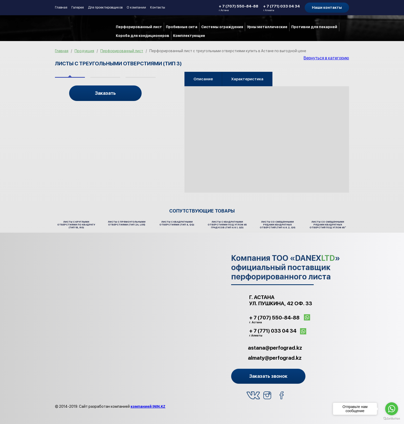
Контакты (157, 7)
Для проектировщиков (105, 7)
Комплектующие (189, 36)
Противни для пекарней (314, 27)
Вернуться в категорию (326, 58)
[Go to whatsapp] (391, 408)
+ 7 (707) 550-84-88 (238, 8)
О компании (136, 7)
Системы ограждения (222, 27)
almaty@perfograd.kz (275, 358)
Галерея (77, 7)
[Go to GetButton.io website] (391, 418)
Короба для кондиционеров (142, 36)
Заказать (105, 93)
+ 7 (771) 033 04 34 (281, 8)
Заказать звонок (268, 376)
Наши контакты (327, 7)
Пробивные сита (181, 27)
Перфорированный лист (139, 27)
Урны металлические (267, 27)
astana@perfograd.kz (275, 348)
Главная (61, 7)
